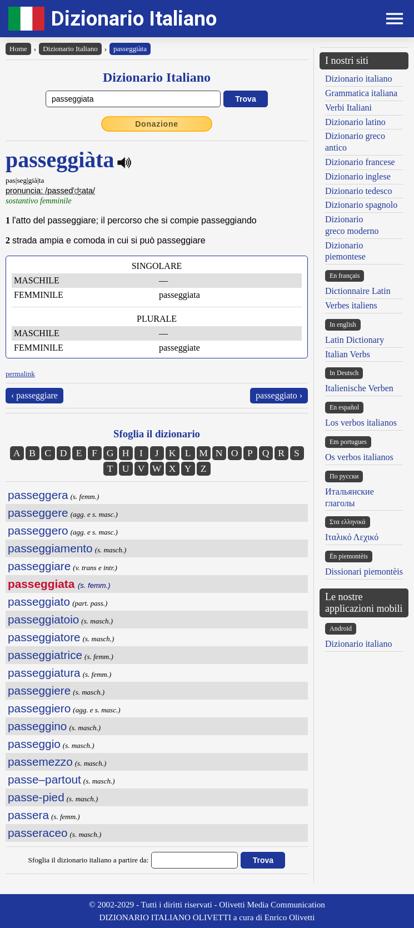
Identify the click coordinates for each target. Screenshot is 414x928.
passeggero (38, 530)
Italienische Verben (359, 388)
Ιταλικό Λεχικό (351, 537)
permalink (20, 374)
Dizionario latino (355, 122)
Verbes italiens (351, 305)
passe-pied (36, 797)
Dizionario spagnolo (361, 204)
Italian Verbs (347, 354)
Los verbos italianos (361, 422)
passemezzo (40, 761)
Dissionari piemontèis (364, 571)
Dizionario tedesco (358, 191)
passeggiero (39, 708)
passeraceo (38, 832)
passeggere (38, 512)
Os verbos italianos (359, 457)
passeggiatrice (45, 654)
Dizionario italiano (358, 78)
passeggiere (39, 690)
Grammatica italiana (361, 93)
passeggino (37, 726)
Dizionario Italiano (134, 19)
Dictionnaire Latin (358, 291)
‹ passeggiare (34, 395)
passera (28, 815)
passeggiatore (44, 637)
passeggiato (39, 601)
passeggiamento (50, 548)
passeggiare (39, 566)
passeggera (38, 494)
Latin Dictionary (354, 340)
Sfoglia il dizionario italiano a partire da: (88, 860)
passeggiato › (279, 395)
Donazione (156, 123)
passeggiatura (44, 672)
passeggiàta (130, 48)
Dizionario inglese (358, 176)
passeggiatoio (43, 619)
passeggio (34, 743)
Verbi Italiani (348, 107)
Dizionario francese (360, 162)
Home (18, 48)
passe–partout (44, 779)
